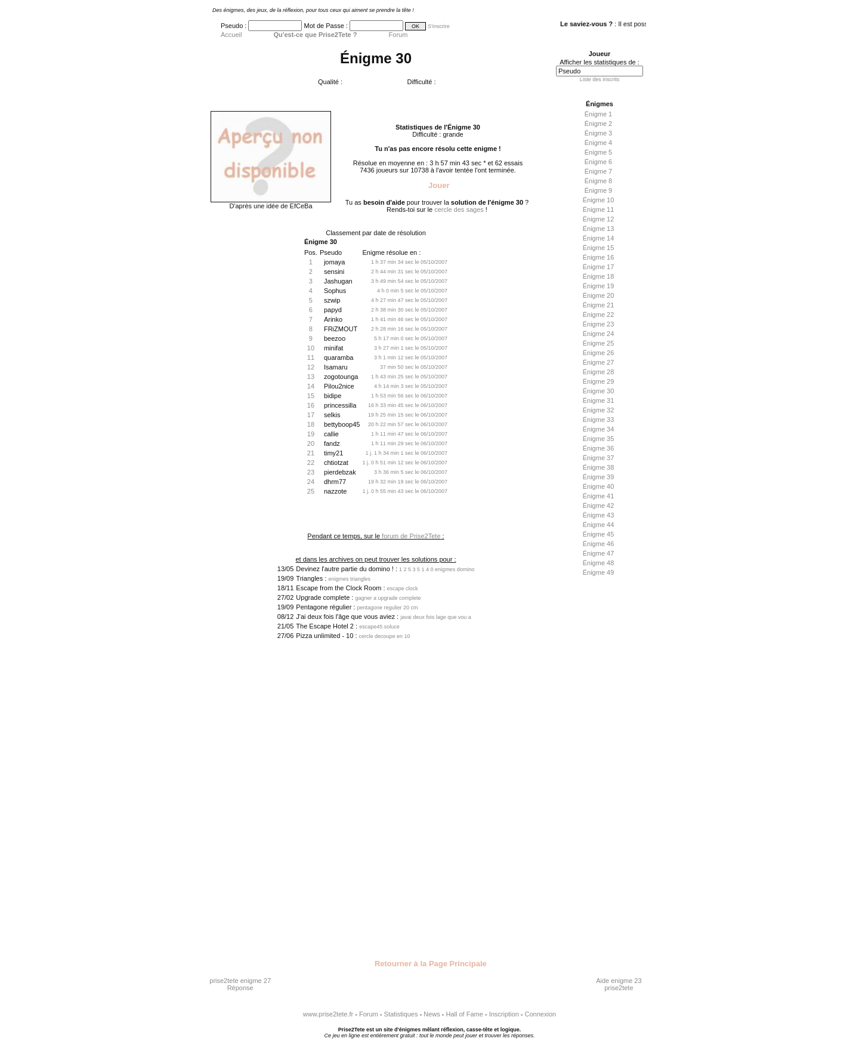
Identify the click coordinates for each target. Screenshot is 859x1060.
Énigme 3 (598, 133)
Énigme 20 (598, 295)
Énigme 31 (598, 400)
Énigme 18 (598, 276)
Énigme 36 (598, 448)
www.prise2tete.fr (328, 1014)
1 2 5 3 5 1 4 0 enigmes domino (436, 569)
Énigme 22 (598, 314)
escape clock (402, 588)
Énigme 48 (598, 562)
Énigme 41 (598, 496)
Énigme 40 (598, 486)
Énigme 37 (598, 457)
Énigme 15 (598, 247)
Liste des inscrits (600, 79)
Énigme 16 (598, 257)
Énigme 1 (598, 114)
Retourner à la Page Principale (429, 963)
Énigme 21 (598, 305)
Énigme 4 (598, 142)
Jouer (437, 185)
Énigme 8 (598, 180)
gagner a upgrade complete (388, 598)
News (432, 1014)
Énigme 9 (598, 190)
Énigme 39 (598, 476)
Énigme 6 (598, 161)
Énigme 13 (598, 228)
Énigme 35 (598, 438)
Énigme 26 (598, 352)
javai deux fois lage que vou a (435, 617)
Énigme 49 (598, 572)
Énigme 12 (598, 219)
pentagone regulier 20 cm (387, 608)
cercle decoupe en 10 (384, 636)
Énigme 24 (598, 333)
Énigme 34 (598, 429)
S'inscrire (439, 26)
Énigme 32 (598, 410)
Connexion (541, 1014)
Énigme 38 (598, 467)
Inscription (504, 1014)
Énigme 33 (598, 419)
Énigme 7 (598, 171)
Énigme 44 (598, 524)
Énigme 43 (598, 515)
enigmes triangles (349, 579)
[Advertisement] (596, 768)
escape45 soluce (379, 627)
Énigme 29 (598, 381)
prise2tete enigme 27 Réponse (240, 984)
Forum (398, 34)
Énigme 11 (598, 209)
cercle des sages (459, 209)
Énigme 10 (598, 200)
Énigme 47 (598, 553)
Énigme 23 (598, 324)
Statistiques (401, 1014)
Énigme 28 (598, 371)
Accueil (231, 34)
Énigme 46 (598, 543)
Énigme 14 (598, 238)
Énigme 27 (598, 362)
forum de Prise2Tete (411, 536)
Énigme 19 (598, 285)
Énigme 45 (598, 534)
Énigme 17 (598, 266)
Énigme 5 (598, 152)
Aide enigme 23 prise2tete (618, 984)
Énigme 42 (598, 505)
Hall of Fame (464, 1014)
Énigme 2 (598, 123)
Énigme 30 (598, 391)
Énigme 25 (598, 343)
